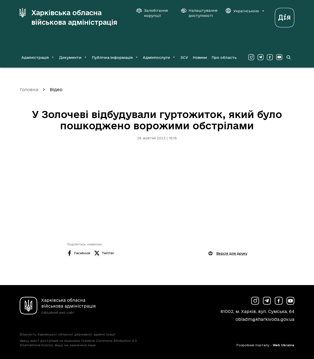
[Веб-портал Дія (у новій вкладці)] (284, 16)
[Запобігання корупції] (154, 13)
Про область (224, 57)
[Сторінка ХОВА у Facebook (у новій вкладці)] (270, 57)
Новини (200, 57)
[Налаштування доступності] (199, 13)
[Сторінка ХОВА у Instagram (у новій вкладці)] (251, 57)
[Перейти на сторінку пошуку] (288, 57)
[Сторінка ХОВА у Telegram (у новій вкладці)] (260, 57)
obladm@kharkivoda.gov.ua (265, 319)
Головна (29, 89)
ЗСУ (184, 57)
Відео (56, 89)
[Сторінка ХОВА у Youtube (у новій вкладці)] (279, 57)
